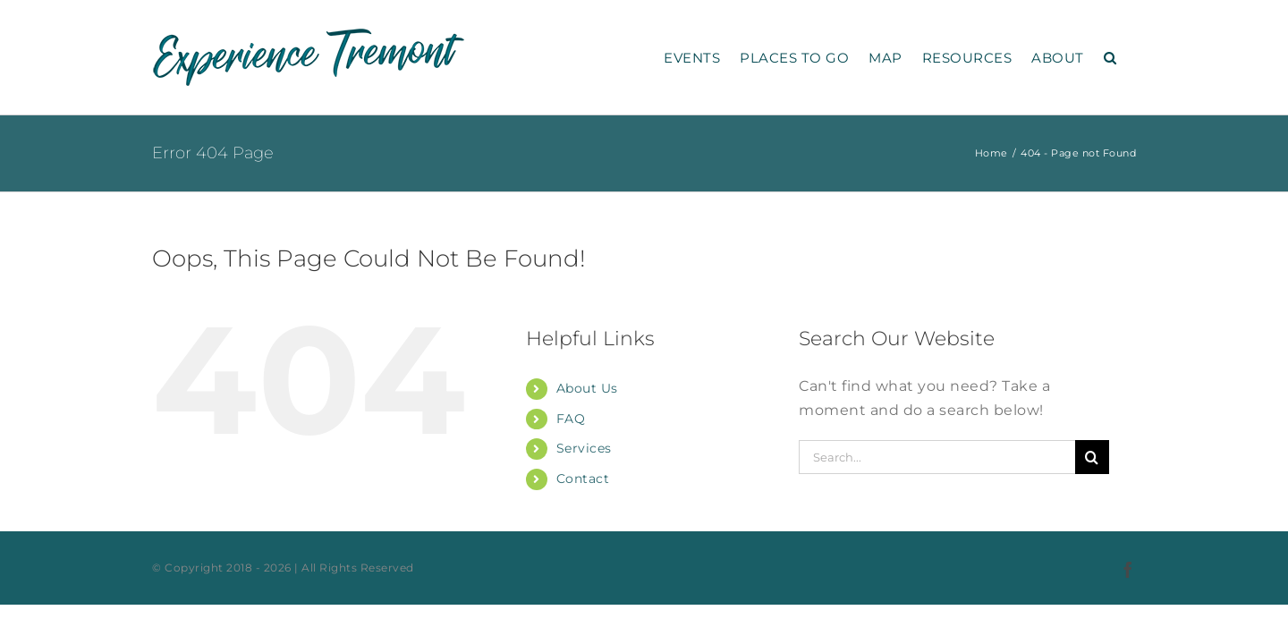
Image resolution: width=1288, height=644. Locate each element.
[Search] (1092, 457)
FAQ (571, 419)
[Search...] (937, 457)
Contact (583, 478)
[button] (1130, 57)
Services (584, 448)
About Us (587, 388)
